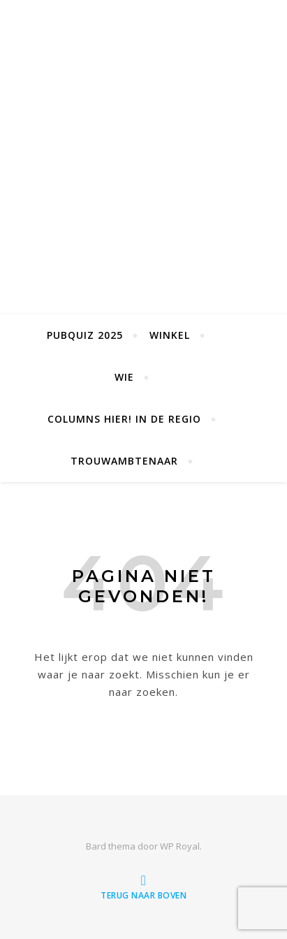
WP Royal (180, 846)
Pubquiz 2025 (85, 335)
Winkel (169, 335)
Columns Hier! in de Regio (124, 418)
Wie (124, 377)
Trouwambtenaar (124, 460)
